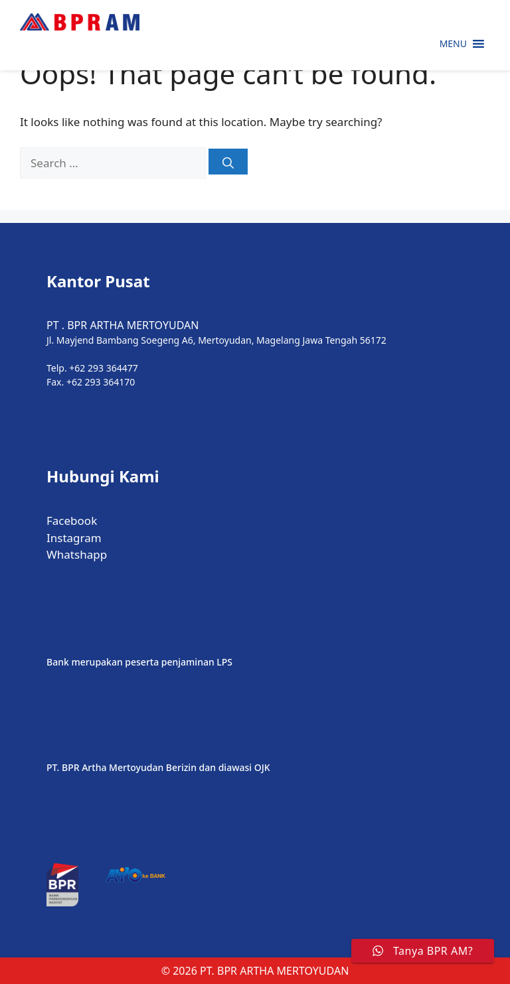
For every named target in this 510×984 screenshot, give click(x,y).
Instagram (74, 537)
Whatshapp (76, 554)
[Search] (228, 162)
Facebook (71, 520)
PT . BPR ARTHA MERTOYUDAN (122, 325)
